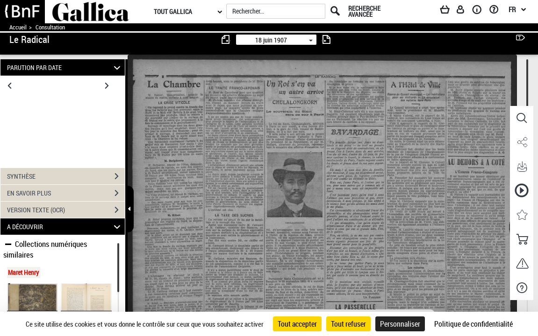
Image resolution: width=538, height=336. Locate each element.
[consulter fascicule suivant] (326, 39)
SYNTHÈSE (66, 176)
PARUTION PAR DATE (65, 67)
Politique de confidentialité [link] (473, 324)
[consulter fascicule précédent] (226, 39)
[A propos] (480, 11)
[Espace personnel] (465, 11)
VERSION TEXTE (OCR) (66, 210)
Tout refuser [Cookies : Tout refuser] (348, 324)
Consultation (50, 27)
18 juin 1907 (271, 39)
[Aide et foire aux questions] (497, 11)
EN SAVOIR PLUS (66, 193)
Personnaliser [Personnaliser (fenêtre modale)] (400, 324)
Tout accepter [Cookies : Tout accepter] (297, 324)
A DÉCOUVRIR (65, 226)
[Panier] (449, 11)
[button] (521, 118)
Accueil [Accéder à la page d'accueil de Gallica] (18, 27)
